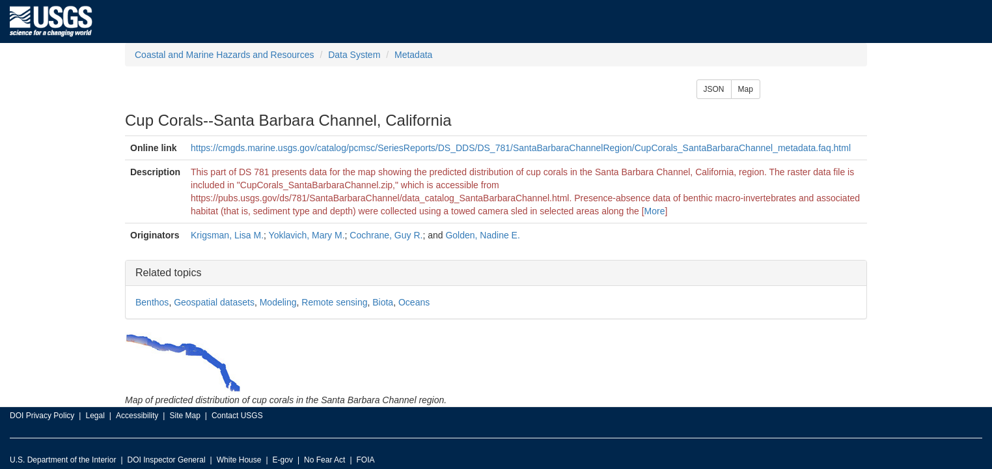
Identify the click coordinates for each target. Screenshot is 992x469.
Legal (94, 415)
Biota (382, 302)
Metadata (413, 55)
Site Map (184, 415)
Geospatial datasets (214, 302)
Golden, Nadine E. (482, 235)
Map (745, 89)
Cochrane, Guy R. (386, 235)
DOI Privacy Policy (42, 415)
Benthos (152, 302)
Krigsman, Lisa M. (227, 235)
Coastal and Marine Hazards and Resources (224, 55)
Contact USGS (237, 415)
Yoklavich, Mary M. (307, 235)
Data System (354, 55)
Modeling (278, 302)
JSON (714, 89)
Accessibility (137, 415)
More (654, 211)
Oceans (414, 302)
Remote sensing (334, 302)
